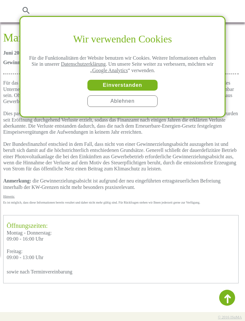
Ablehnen (122, 101)
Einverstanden (122, 85)
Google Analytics (110, 70)
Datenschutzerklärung (83, 64)
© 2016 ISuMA (230, 317)
